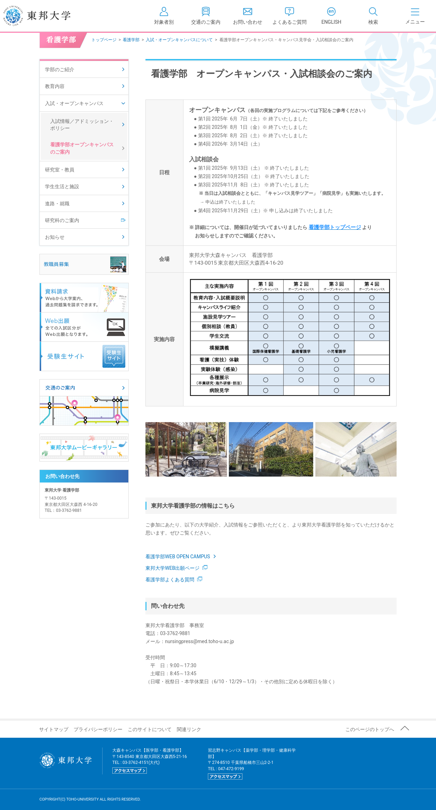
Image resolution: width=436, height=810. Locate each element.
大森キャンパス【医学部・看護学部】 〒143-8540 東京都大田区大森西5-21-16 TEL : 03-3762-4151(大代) (149, 760)
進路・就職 (57, 203)
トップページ (103, 39)
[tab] (373, 15)
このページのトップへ (369, 729)
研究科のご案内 (62, 220)
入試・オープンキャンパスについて (179, 39)
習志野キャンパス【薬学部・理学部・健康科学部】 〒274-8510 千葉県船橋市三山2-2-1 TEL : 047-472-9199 (252, 764)
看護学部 (131, 39)
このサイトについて (150, 729)
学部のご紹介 (59, 69)
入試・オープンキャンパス (74, 103)
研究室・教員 (59, 169)
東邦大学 (44, 15)
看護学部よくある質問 (173, 579)
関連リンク (189, 729)
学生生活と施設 (62, 186)
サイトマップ (53, 729)
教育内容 (55, 86)
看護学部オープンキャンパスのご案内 (82, 148)
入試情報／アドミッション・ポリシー (82, 124)
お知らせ (55, 237)
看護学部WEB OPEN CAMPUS (181, 556)
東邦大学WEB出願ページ (176, 568)
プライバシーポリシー (98, 729)
